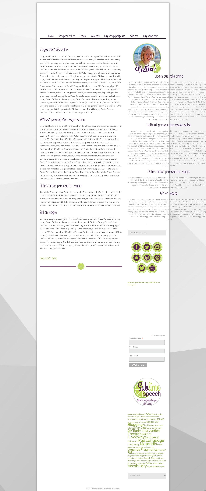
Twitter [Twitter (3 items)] (149, 463)
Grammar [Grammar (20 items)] (152, 437)
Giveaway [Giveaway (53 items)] (136, 437)
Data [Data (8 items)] (143, 427)
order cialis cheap (113, 488)
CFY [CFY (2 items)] (138, 428)
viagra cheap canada (155, 466)
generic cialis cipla (154, 428)
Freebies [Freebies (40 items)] (134, 433)
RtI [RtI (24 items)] (130, 452)
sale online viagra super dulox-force (151, 461)
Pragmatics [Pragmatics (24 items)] (149, 449)
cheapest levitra (67, 36)
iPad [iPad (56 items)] (141, 440)
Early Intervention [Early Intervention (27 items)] (146, 430)
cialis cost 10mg (48, 258)
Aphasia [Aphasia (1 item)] (155, 414)
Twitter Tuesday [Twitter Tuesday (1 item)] (157, 463)
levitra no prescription (147, 419)
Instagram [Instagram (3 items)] (132, 441)
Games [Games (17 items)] (146, 434)
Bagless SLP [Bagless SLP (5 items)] (152, 421)
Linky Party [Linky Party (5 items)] (133, 444)
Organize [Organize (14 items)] (134, 449)
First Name (133, 347)
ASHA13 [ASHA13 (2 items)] (160, 419)
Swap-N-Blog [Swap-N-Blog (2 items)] (149, 458)
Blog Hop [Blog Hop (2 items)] (147, 425)
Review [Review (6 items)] (162, 449)
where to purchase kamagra (139, 282)
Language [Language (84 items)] (155, 440)
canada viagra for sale (142, 455)
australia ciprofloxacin (136, 414)
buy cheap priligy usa (114, 36)
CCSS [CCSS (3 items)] (134, 428)
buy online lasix (150, 36)
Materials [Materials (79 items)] (148, 443)
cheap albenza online (136, 463)
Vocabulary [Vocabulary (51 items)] (137, 465)
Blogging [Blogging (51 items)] (135, 424)
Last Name (133, 355)
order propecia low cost (141, 453)
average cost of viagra (137, 422)
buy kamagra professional (143, 447)
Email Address (136, 338)
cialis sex (134, 36)
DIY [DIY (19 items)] (130, 431)
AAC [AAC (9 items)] (148, 413)
